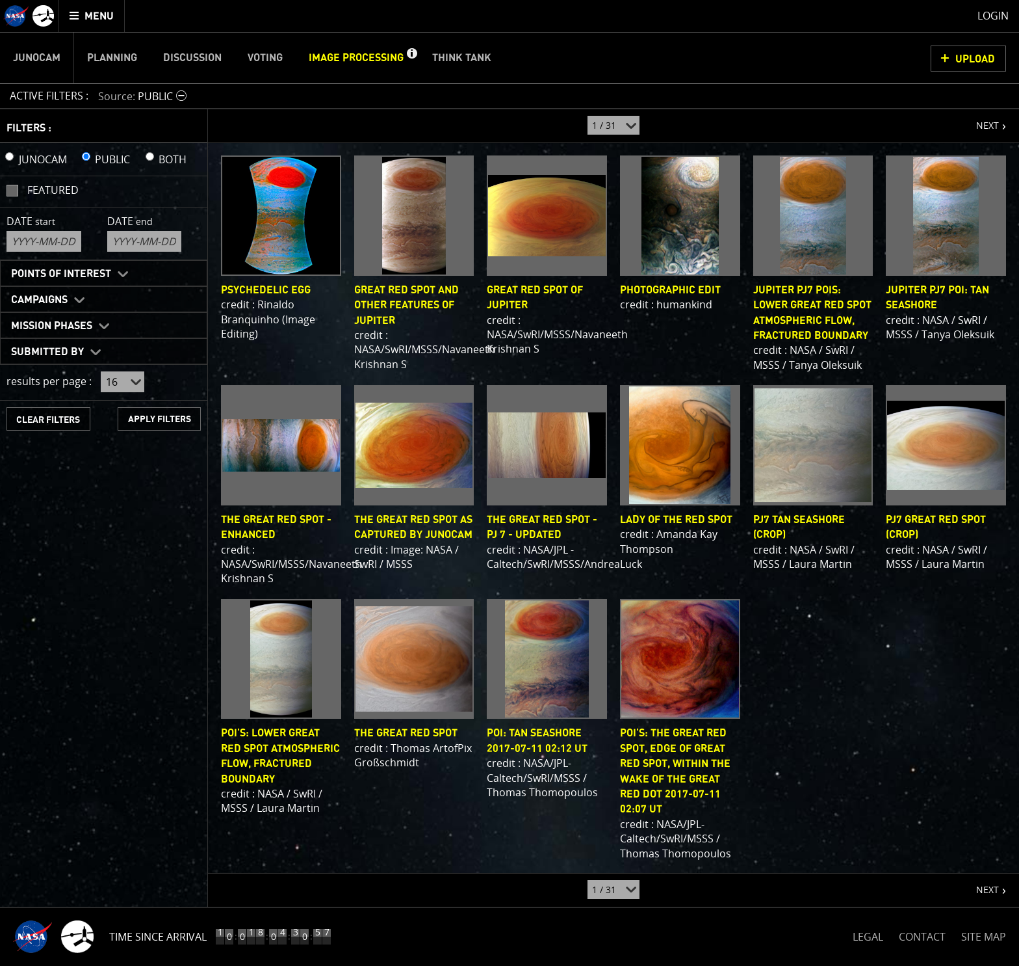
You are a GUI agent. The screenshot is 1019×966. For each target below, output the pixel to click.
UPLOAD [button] (975, 59)
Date (30, 221)
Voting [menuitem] (265, 58)
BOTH (173, 159)
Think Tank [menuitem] (461, 58)
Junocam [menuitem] (36, 58)
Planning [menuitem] (112, 58)
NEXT (981, 120)
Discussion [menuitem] (192, 58)
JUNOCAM (43, 159)
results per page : (49, 381)
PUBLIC (112, 159)
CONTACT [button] (922, 937)
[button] (411, 58)
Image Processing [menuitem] (356, 58)
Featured (53, 190)
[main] (509, 483)
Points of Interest (61, 274)
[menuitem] (92, 16)
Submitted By (47, 352)
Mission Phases (51, 326)
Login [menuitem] (993, 15)
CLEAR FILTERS (48, 420)
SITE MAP (983, 937)
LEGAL (868, 934)
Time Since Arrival (158, 937)
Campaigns (39, 300)
